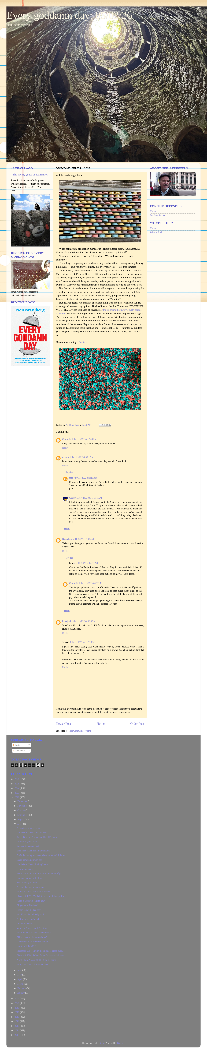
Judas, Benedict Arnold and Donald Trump (37, 837)
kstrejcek (66, 621)
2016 (17, 1021)
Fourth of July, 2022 (26, 946)
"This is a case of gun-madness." (32, 937)
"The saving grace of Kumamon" (30, 174)
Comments (19, 750)
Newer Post (63, 723)
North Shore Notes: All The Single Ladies (36, 960)
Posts (16, 745)
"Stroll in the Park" (26, 923)
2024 (17, 788)
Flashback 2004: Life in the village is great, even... (40, 951)
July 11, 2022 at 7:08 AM (82, 539)
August (21, 819)
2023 (17, 792)
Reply (65, 447)
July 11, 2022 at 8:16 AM (85, 478)
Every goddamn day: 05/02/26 (69, 15)
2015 (17, 1026)
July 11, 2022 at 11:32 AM (82, 642)
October (21, 810)
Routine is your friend (27, 841)
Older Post (137, 723)
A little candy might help (28, 919)
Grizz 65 (73, 498)
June (19, 970)
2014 (17, 1030)
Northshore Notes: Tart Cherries (32, 832)
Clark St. (66, 439)
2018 (17, 1012)
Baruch (66, 539)
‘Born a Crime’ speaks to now (31, 901)
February (21, 988)
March (20, 983)
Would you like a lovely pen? (30, 914)
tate (71, 478)
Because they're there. (27, 882)
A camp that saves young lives (31, 887)
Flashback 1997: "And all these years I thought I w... (41, 896)
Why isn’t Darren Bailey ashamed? (33, 964)
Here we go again (25, 869)
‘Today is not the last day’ (29, 910)
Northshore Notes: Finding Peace (32, 864)
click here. (82, 342)
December (22, 801)
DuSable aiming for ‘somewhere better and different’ (41, 855)
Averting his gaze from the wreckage (34, 932)
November (22, 806)
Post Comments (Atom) (80, 731)
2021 (17, 998)
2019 (17, 1007)
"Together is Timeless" (27, 905)
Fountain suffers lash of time (30, 878)
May (19, 974)
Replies (69, 472)
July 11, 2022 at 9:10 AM (90, 498)
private (65, 457)
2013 (17, 1035)
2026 (17, 779)
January (21, 993)
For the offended (157, 215)
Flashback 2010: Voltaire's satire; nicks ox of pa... (40, 873)
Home (101, 723)
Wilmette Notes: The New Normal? (33, 891)
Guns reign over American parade (32, 941)
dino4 (101, 1043)
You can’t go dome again (28, 846)
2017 (17, 1017)
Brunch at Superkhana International (33, 850)
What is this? (156, 232)
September (22, 815)
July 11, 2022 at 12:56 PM (85, 563)
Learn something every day (29, 860)
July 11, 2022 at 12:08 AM (84, 439)
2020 (17, 1003)
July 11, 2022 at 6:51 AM (82, 457)
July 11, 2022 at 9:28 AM (84, 621)
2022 (17, 797)
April (20, 979)
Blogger (120, 1043)
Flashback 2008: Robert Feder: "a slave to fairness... (41, 955)
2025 (17, 783)
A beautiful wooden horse (29, 828)
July (19, 824)
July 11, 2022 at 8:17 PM (90, 583)
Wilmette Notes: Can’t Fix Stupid (32, 928)
